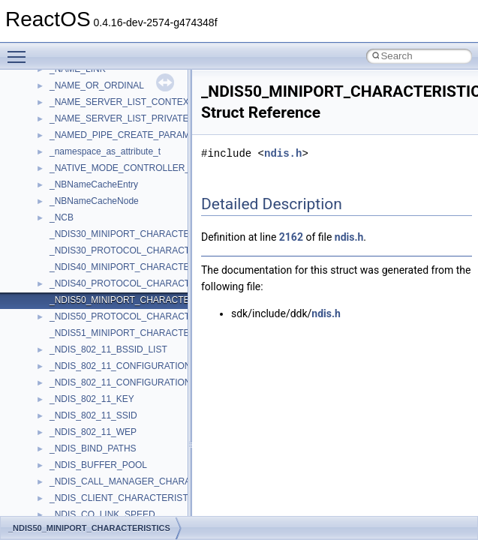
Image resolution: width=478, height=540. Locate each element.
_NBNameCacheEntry (94, 184)
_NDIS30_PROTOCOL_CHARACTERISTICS (141, 250)
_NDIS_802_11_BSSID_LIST (108, 349)
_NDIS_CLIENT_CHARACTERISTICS (126, 498)
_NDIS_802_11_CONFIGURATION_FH (129, 382)
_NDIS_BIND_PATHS (93, 448)
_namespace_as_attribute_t (105, 151)
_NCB (62, 217)
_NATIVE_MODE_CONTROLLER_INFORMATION (151, 168)
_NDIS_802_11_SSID (93, 415)
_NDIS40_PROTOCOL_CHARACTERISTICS (141, 283)
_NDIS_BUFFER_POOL (98, 465)
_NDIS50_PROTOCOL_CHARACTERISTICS (141, 316)
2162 (291, 237)
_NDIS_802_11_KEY (92, 399)
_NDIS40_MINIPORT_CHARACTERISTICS (137, 267)
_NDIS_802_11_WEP (93, 432)
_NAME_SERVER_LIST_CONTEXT (122, 102)
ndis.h (283, 153)
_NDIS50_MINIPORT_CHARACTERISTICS (137, 300)
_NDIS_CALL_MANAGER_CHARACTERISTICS (147, 481)
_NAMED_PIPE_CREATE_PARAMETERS (135, 135)
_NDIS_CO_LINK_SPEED (102, 514)
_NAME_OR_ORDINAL (97, 85)
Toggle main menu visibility (20, 50)
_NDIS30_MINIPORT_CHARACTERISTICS (137, 234)
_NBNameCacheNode (94, 201)
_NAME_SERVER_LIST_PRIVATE (119, 118)
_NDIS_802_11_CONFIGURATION (120, 366)
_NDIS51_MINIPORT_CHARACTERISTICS (137, 333)
